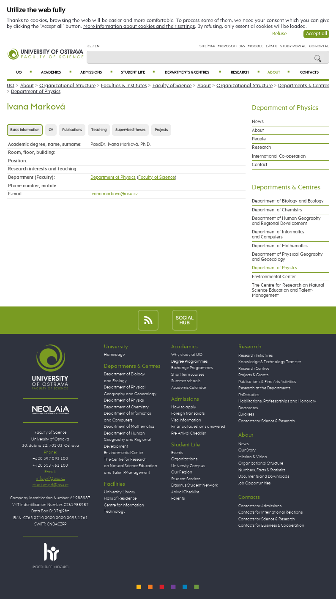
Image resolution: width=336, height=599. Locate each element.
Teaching (99, 130)
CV (51, 130)
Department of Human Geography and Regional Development (286, 221)
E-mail (272, 46)
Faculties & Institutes (124, 85)
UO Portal (319, 46)
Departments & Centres (193, 72)
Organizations (184, 459)
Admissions (96, 72)
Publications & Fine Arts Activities (267, 382)
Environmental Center (274, 277)
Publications (72, 130)
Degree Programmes (189, 361)
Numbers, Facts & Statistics (261, 470)
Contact (259, 165)
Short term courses (187, 374)
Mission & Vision (252, 457)
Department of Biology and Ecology (288, 201)
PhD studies (248, 395)
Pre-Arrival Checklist (188, 433)
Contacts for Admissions (259, 506)
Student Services (185, 479)
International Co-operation (279, 156)
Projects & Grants (253, 375)
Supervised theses (130, 130)
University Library (119, 492)
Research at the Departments (264, 388)
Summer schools (185, 381)
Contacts (309, 72)
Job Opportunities (254, 483)
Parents (178, 498)
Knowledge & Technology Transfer (269, 362)
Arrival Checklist (185, 492)
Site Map (207, 46)
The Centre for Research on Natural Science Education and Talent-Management (288, 290)
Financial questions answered (198, 426)
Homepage (114, 355)
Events (177, 453)
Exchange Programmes (192, 368)
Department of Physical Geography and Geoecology (287, 257)
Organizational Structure (67, 85)
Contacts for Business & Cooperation (271, 525)
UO (24, 72)
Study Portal (293, 46)
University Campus (188, 466)
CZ (89, 46)
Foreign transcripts (188, 413)
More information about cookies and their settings (139, 26)
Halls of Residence (120, 498)
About (279, 72)
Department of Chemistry (277, 210)
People (259, 139)
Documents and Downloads (263, 476)
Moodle (255, 46)
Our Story (247, 450)
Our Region (181, 472)
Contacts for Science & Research (266, 421)
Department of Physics (35, 91)
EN (97, 46)
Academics (56, 72)
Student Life (138, 72)
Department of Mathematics (280, 246)
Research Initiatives (255, 355)
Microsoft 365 (231, 46)
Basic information (24, 130)
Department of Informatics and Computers (278, 234)
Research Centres (253, 369)
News (258, 122)
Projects (161, 130)
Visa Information (186, 420)
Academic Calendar (188, 388)
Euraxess (246, 414)
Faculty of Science (172, 85)
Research (245, 72)
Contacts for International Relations (270, 512)
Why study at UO (186, 355)
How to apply (183, 407)
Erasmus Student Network (194, 485)
